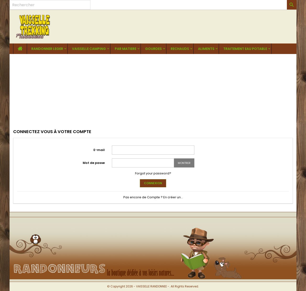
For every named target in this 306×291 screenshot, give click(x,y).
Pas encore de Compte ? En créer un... (153, 197)
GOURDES (153, 48)
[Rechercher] (50, 5)
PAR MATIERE (125, 48)
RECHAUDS (180, 48)
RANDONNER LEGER (47, 48)
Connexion (153, 183)
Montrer (184, 163)
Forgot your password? (153, 173)
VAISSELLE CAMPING (89, 48)
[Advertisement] (153, 89)
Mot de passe (94, 163)
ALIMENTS (206, 48)
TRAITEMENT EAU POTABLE (245, 48)
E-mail (99, 150)
